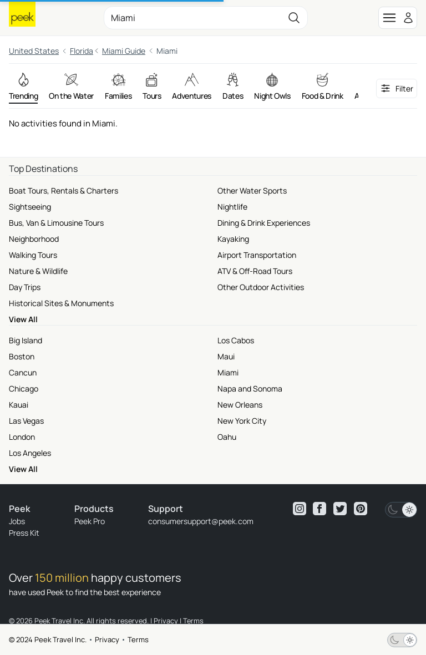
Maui (226, 356)
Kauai (18, 404)
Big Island (25, 340)
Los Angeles (30, 453)
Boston (21, 356)
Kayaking (233, 238)
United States (34, 50)
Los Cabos (235, 340)
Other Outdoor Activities (260, 287)
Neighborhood (34, 238)
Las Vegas (26, 420)
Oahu (226, 436)
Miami (228, 372)
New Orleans (239, 404)
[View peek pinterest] (360, 508)
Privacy (107, 639)
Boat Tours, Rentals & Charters (63, 190)
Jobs (17, 521)
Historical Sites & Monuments (61, 303)
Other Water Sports (252, 190)
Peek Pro (89, 521)
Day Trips (24, 287)
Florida (81, 50)
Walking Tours (33, 255)
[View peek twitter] (340, 508)
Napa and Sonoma (249, 388)
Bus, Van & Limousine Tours (56, 222)
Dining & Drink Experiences (263, 222)
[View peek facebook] (319, 508)
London (22, 436)
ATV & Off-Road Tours (254, 271)
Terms (138, 639)
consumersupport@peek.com (200, 521)
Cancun (23, 372)
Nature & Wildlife (38, 271)
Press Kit (24, 532)
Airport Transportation (256, 255)
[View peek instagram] (299, 508)
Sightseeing (30, 206)
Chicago (23, 388)
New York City (241, 420)
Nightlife (232, 206)
